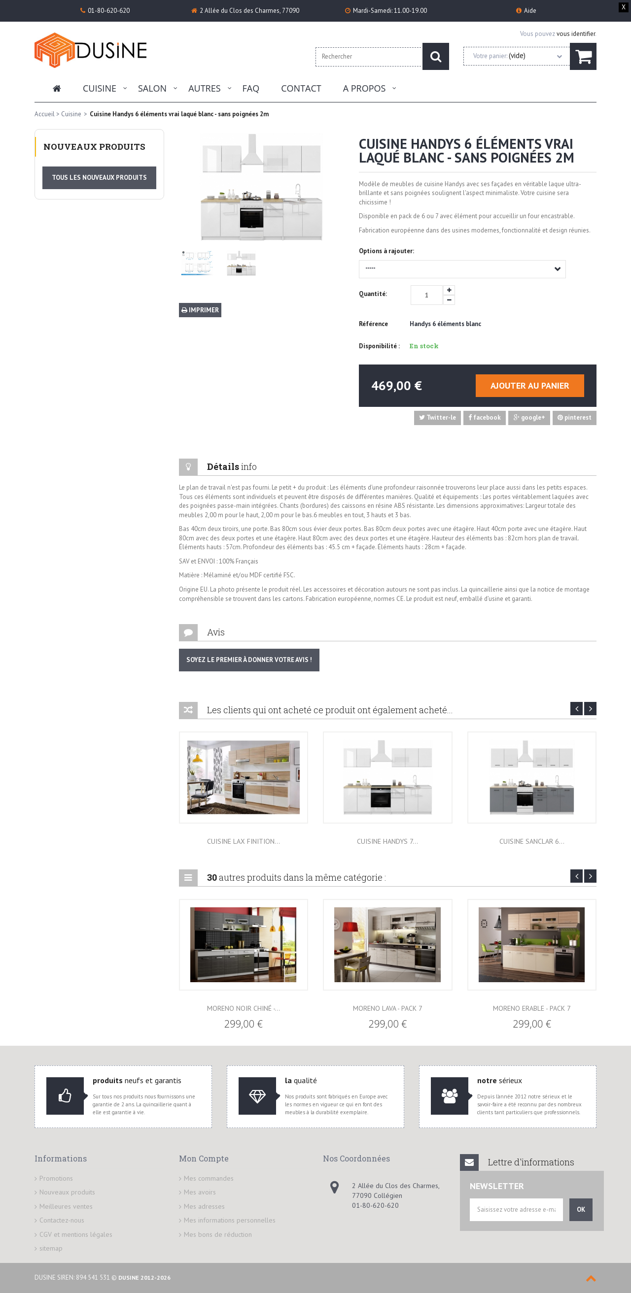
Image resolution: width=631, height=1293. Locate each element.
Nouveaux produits (94, 146)
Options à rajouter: (387, 251)
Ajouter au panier (530, 385)
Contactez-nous (61, 1220)
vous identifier (576, 34)
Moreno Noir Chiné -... (243, 1008)
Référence (373, 324)
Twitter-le (437, 417)
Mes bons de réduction (218, 1234)
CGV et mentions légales (75, 1234)
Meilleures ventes (66, 1206)
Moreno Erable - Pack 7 (532, 1008)
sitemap (51, 1248)
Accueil (45, 114)
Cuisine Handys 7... (387, 841)
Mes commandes (209, 1178)
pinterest (575, 417)
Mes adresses (204, 1206)
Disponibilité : (379, 346)
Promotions (56, 1178)
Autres (204, 88)
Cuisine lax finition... (243, 841)
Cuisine (99, 88)
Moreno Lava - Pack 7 (387, 1008)
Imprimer (200, 310)
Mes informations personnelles (230, 1220)
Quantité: (373, 294)
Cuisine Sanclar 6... (531, 841)
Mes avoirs (200, 1192)
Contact (301, 88)
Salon (152, 88)
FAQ (251, 88)
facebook (484, 417)
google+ (529, 417)
